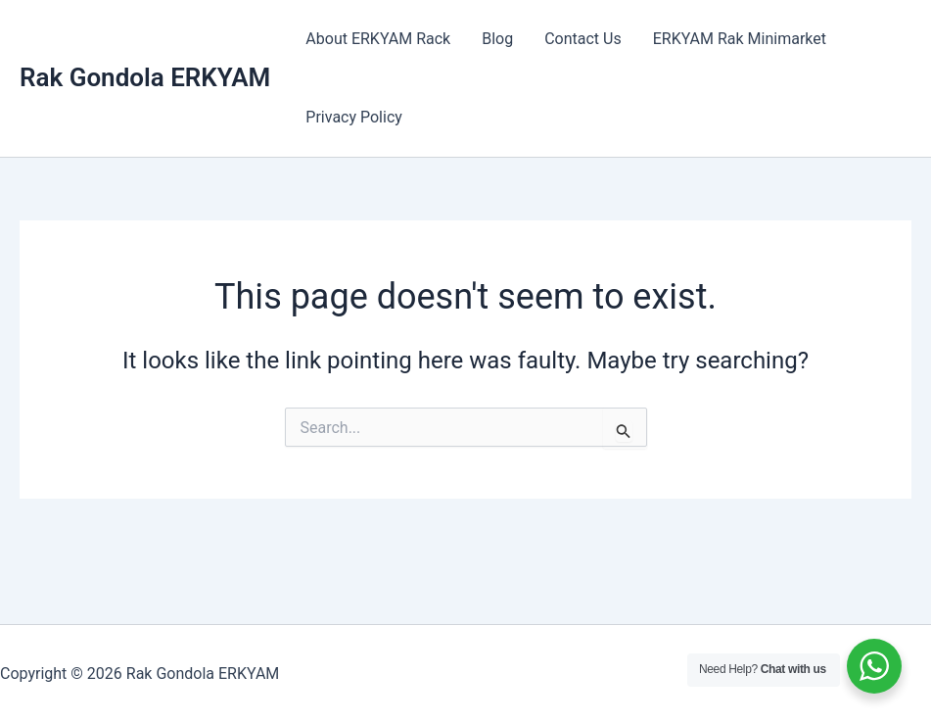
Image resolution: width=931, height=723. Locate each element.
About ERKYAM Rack (377, 38)
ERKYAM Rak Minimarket (739, 38)
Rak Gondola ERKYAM (145, 77)
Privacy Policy (353, 117)
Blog (497, 38)
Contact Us (583, 38)
